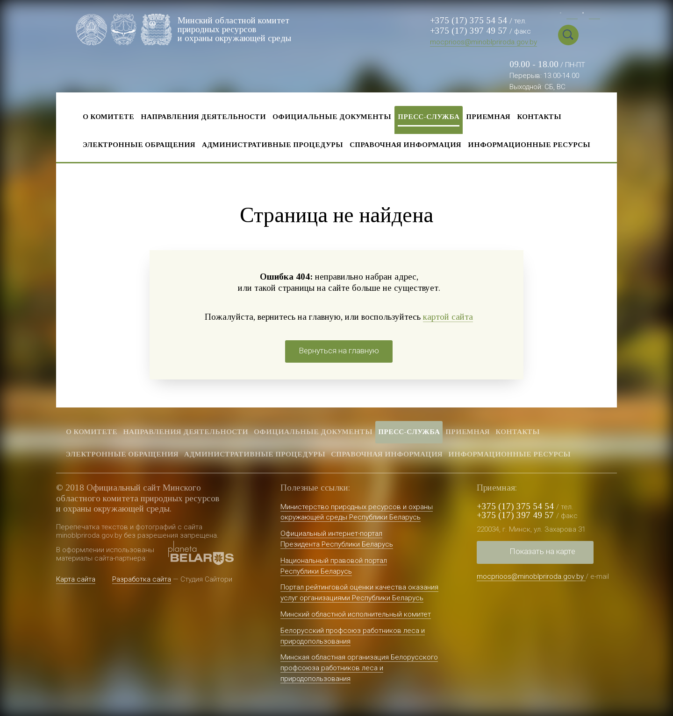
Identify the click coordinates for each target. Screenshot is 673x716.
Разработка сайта (141, 579)
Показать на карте (542, 551)
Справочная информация (405, 144)
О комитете (108, 116)
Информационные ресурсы (529, 144)
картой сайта (448, 317)
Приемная (488, 116)
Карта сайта (75, 579)
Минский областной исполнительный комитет (355, 614)
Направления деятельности (203, 116)
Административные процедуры (272, 144)
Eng (594, 14)
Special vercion (591, 35)
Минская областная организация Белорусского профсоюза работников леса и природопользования (359, 668)
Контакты (539, 116)
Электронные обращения (139, 144)
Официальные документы (331, 116)
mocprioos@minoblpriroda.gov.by (483, 42)
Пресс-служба (428, 116)
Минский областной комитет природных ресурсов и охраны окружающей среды (234, 29)
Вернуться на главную (339, 350)
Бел (572, 14)
